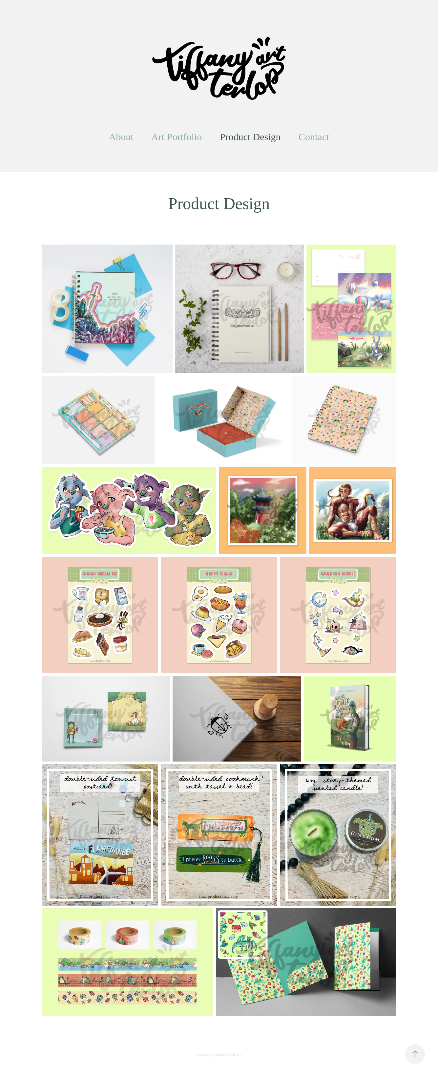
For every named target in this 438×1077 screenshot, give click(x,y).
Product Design (250, 136)
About (121, 136)
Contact (314, 136)
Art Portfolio (176, 136)
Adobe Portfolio (228, 1054)
